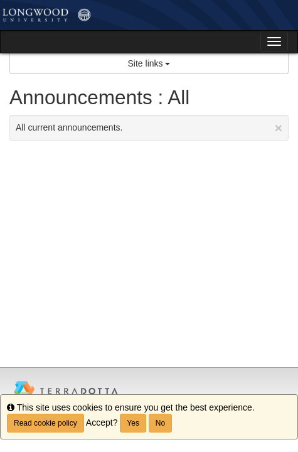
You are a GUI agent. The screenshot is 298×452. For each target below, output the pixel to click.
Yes (133, 423)
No (160, 423)
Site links (149, 63)
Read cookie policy (45, 423)
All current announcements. (149, 128)
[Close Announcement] (278, 127)
